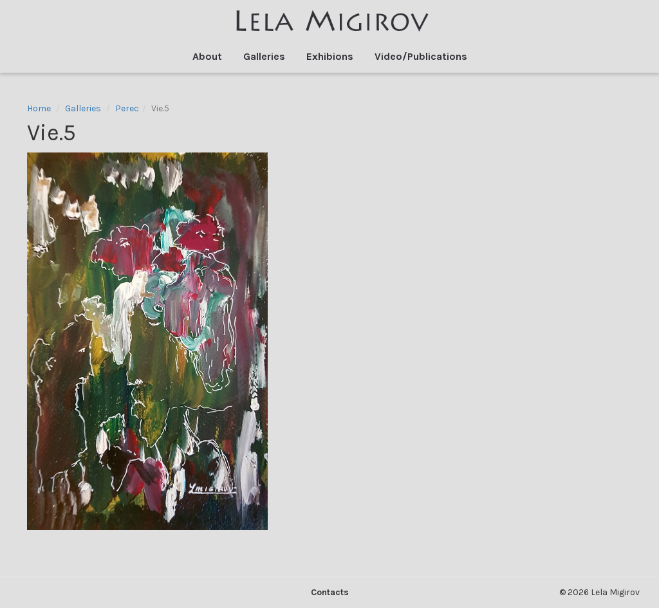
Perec (127, 108)
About (207, 56)
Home (39, 108)
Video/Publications (421, 56)
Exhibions (329, 56)
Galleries (264, 56)
